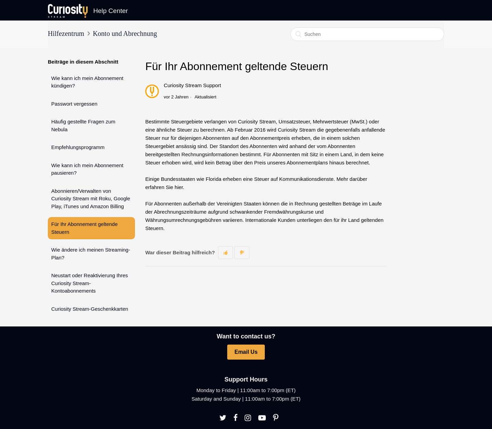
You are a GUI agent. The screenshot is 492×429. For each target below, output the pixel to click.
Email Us (246, 352)
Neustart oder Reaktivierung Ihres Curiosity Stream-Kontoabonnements (89, 283)
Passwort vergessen (74, 104)
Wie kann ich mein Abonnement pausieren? (87, 169)
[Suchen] (367, 34)
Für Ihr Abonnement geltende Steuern (84, 228)
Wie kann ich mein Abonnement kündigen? (87, 82)
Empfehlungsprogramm (78, 147)
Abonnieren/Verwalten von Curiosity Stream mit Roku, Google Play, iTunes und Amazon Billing (90, 198)
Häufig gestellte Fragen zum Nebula (83, 125)
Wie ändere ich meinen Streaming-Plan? (90, 253)
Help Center (110, 10)
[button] (225, 252)
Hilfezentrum (66, 33)
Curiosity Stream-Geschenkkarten (89, 309)
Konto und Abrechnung (125, 33)
